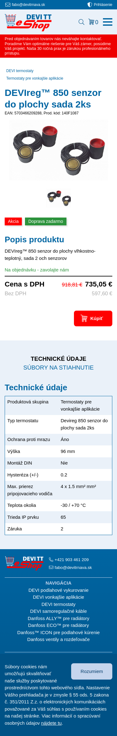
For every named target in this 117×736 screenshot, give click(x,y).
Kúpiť (96, 318)
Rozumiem (91, 671)
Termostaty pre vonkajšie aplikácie (34, 78)
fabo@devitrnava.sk (28, 5)
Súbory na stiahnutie (58, 367)
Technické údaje (58, 358)
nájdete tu (51, 723)
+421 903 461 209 (72, 559)
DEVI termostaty (19, 71)
